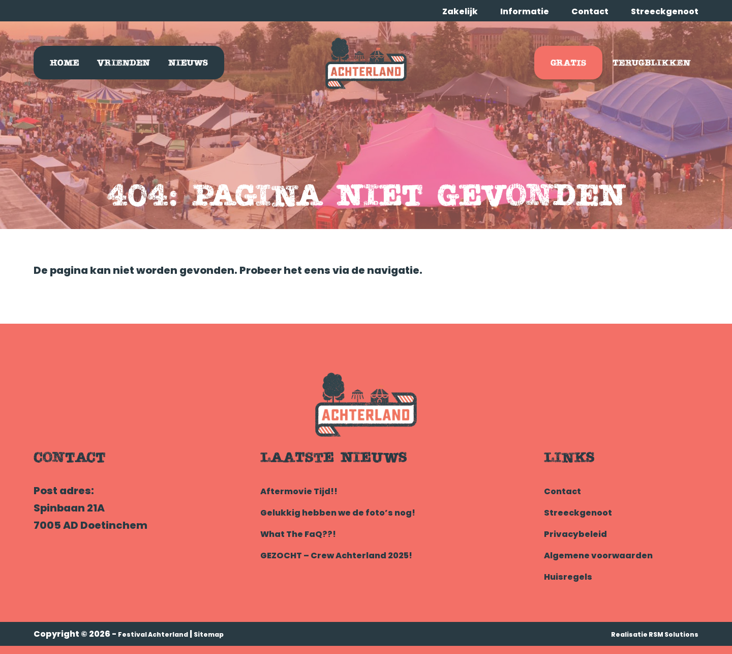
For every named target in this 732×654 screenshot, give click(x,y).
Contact (589, 11)
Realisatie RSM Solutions (644, 634)
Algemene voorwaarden (609, 555)
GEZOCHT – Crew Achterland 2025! (353, 555)
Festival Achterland (161, 634)
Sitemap (230, 634)
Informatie (524, 11)
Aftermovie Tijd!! (306, 491)
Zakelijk (460, 11)
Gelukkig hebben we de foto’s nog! (353, 512)
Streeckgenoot (664, 11)
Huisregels (573, 576)
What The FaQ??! (306, 533)
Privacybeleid (581, 533)
